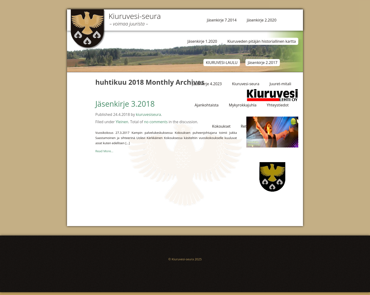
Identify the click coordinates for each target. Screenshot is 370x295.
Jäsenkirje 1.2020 (202, 41)
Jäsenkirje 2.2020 (262, 20)
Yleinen (122, 121)
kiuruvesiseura (148, 114)
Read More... (104, 151)
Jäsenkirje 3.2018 (125, 104)
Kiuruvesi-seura (135, 16)
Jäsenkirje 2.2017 (263, 62)
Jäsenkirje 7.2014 (222, 20)
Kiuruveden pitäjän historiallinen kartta (261, 41)
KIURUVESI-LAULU (221, 62)
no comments (156, 121)
